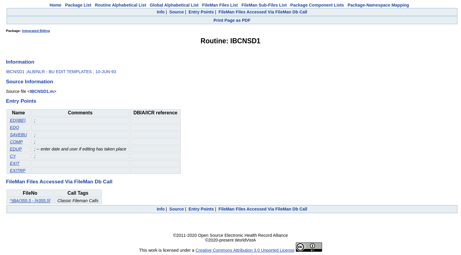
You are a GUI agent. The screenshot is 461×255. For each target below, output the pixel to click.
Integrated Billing (36, 31)
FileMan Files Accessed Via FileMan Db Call (263, 12)
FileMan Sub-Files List (264, 5)
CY (13, 156)
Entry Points (201, 12)
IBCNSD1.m (42, 91)
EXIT (14, 163)
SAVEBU (18, 134)
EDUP (16, 149)
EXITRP (17, 170)
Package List (78, 5)
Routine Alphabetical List (120, 5)
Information (20, 62)
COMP (16, 141)
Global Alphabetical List (174, 5)
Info (161, 12)
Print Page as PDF (232, 20)
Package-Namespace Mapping (378, 5)
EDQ (14, 127)
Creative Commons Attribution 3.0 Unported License (245, 250)
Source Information (29, 82)
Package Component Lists (317, 5)
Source (176, 12)
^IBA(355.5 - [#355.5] (30, 200)
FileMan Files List (220, 5)
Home (55, 5)
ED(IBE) (18, 120)
